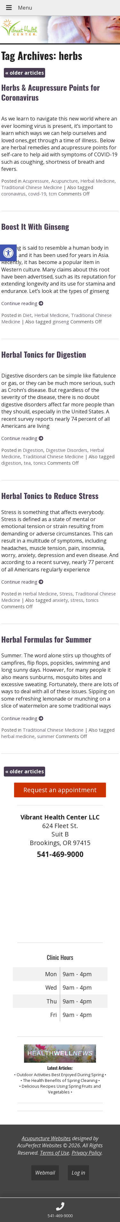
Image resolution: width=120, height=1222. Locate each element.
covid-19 (37, 194)
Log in (78, 1172)
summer (45, 736)
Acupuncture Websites (46, 1138)
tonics (39, 463)
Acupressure (36, 181)
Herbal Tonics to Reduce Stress (50, 495)
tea (27, 463)
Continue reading (22, 303)
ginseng (60, 322)
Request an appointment (60, 790)
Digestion (33, 450)
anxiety (60, 600)
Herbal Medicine (97, 181)
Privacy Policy (86, 1152)
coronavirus (13, 194)
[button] (8, 253)
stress (76, 600)
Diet (27, 315)
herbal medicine (18, 736)
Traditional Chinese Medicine (31, 187)
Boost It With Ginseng (35, 226)
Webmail (45, 1172)
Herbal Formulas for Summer (46, 639)
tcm (53, 194)
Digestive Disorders (66, 450)
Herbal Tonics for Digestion (43, 354)
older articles (24, 72)
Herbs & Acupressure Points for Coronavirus (50, 92)
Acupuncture (64, 181)
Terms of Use (54, 1152)
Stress (66, 594)
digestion (11, 463)
